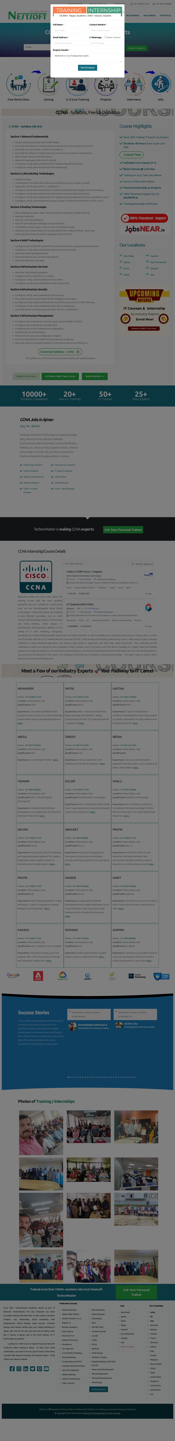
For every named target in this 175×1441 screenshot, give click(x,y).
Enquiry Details (61, 50)
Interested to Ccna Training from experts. (87, 57)
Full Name (58, 24)
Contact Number (98, 24)
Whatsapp (104, 37)
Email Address (61, 37)
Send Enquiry (88, 67)
